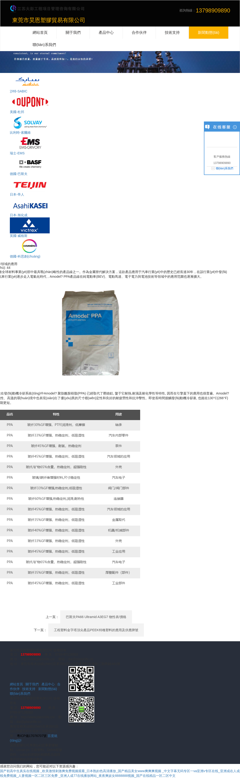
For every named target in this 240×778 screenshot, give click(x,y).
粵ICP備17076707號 (32, 736)
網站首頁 (16, 684)
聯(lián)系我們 (20, 693)
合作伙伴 (139, 32)
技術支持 (28, 689)
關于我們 (32, 684)
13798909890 (31, 654)
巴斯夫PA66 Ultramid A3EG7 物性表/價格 (96, 617)
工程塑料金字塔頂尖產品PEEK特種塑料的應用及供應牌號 (96, 630)
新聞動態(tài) (47, 689)
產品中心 (48, 684)
